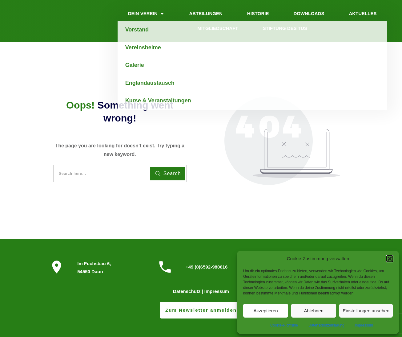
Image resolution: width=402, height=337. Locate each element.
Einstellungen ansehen (366, 310)
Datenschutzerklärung (326, 325)
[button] (390, 259)
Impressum (364, 325)
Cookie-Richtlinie (284, 325)
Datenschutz (186, 291)
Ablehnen (313, 310)
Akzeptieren (265, 310)
